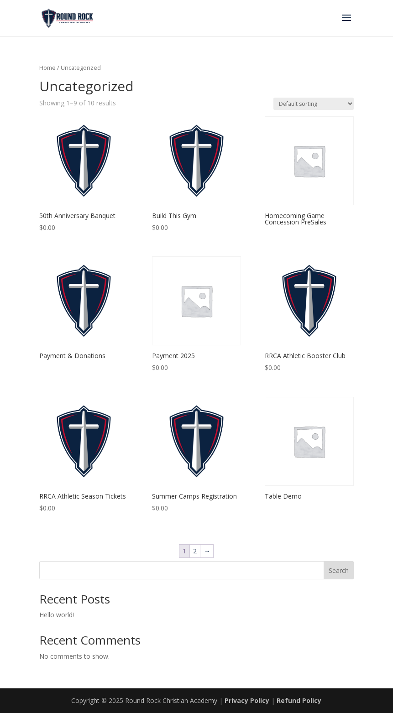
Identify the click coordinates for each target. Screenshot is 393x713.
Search (339, 570)
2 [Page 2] (195, 550)
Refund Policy (299, 700)
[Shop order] (313, 104)
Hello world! (56, 614)
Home (47, 67)
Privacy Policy (247, 700)
